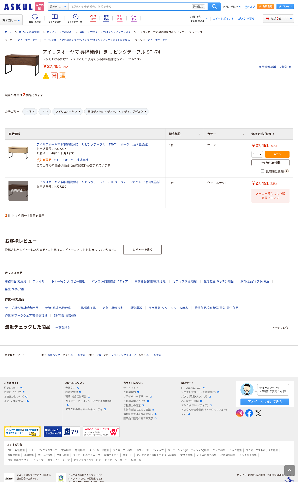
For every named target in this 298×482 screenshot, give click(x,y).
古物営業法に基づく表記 (138, 409)
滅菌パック (54, 355)
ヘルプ (251, 7)
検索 (214, 6)
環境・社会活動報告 (77, 396)
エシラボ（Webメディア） (196, 405)
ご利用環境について (136, 401)
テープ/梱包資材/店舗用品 (21, 307)
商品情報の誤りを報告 (275, 67)
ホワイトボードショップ (150, 450)
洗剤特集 (29, 455)
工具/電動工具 (87, 307)
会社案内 (72, 388)
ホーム (8, 32)
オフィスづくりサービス (87, 460)
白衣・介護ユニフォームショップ (25, 460)
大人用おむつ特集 (206, 455)
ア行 (30, 111)
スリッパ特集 (45, 455)
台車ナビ (128, 455)
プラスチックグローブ (123, 355)
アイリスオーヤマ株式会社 (70, 160)
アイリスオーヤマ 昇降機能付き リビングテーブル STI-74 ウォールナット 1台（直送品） (99, 182)
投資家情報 (73, 392)
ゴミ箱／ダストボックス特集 (262, 450)
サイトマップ (130, 388)
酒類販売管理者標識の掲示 (139, 414)
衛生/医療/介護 (14, 289)
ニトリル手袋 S (155, 355)
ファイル (38, 281)
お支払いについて (15, 396)
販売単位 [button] (184, 134)
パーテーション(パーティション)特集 (188, 450)
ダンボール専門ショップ (86, 455)
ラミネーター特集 (122, 450)
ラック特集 (235, 450)
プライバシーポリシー (137, 396)
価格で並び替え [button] (262, 134)
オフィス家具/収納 (29, 32)
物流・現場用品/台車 (58, 307)
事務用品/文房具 (15, 281)
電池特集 (80, 450)
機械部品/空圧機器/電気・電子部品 (216, 307)
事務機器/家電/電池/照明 (150, 281)
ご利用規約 (131, 392)
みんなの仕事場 (191, 401)
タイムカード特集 (99, 450)
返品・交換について (16, 401)
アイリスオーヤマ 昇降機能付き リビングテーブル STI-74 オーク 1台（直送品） (93, 144)
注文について (13, 388)
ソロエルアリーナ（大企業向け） (200, 392)
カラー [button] (226, 134)
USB (98, 355)
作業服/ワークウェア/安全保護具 (26, 315)
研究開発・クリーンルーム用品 (168, 307)
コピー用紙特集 (16, 450)
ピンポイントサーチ (116, 460)
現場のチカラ (111, 455)
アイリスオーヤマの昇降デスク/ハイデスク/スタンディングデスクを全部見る (87, 40)
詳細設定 (198, 6)
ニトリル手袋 (77, 355)
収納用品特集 (227, 455)
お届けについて (14, 392)
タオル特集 (62, 455)
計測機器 (136, 307)
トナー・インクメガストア (43, 450)
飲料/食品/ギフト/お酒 (254, 281)
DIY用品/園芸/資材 (66, 315)
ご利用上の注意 (133, 405)
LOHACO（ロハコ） (193, 388)
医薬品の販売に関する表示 (139, 418)
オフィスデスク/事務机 (59, 32)
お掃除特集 (13, 455)
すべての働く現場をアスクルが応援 (156, 455)
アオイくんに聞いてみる (265, 401)
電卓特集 (66, 450)
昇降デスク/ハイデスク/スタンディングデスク (105, 32)
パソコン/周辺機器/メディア (110, 281)
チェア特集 (219, 450)
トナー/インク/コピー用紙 (68, 281)
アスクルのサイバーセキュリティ (85, 409)
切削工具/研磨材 (113, 307)
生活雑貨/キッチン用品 (219, 281)
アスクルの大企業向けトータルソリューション (204, 411)
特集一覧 (136, 460)
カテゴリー (11, 20)
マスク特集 (186, 455)
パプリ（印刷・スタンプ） (196, 396)
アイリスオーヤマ (27, 40)
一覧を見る (62, 327)
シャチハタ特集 (248, 455)
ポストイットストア (58, 460)
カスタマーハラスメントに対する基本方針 (89, 403)
